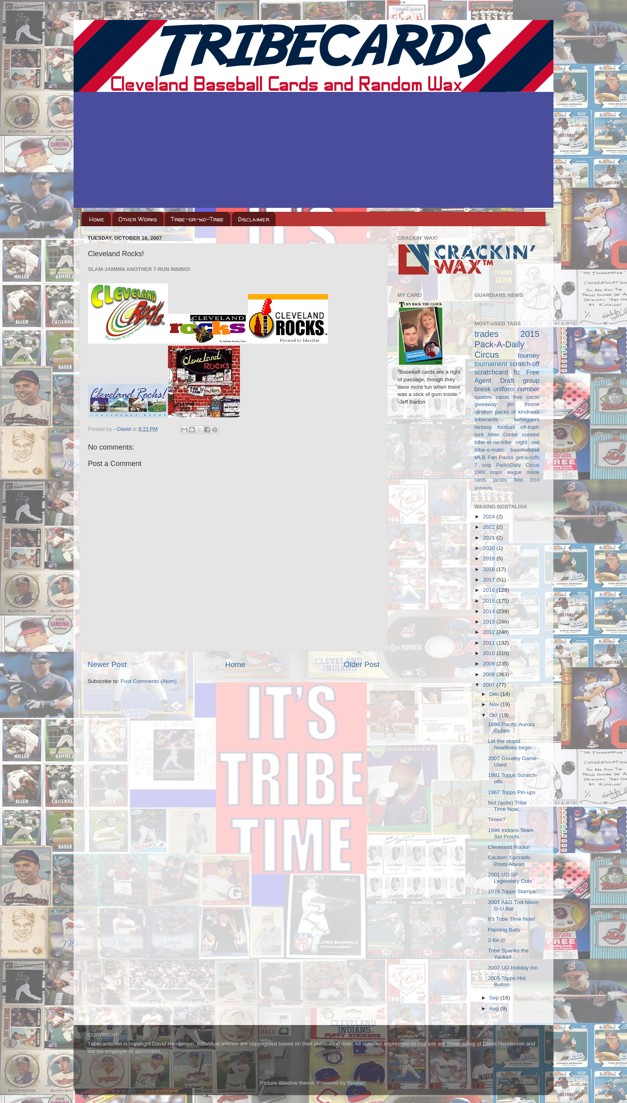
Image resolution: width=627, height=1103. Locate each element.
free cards (526, 397)
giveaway (486, 404)
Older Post (361, 664)
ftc (516, 372)
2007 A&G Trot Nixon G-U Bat (513, 905)
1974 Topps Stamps (511, 891)
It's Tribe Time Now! (511, 919)
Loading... (409, 421)
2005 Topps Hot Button (506, 981)
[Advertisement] (313, 152)
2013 (489, 622)
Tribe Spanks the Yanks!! (508, 954)
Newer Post (107, 664)
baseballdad (524, 450)
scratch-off (524, 363)
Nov (495, 704)
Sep (495, 998)
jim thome (523, 404)
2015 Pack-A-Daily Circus (507, 344)
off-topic (529, 427)
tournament (491, 363)
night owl (528, 442)
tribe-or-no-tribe (493, 442)
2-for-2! (496, 940)
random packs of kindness (507, 412)
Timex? (496, 819)
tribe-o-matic (490, 450)
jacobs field (508, 480)
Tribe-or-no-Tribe (197, 219)
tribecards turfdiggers (507, 419)
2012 (489, 632)
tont (479, 435)
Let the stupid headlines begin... (512, 744)
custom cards (492, 397)
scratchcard (491, 372)
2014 (489, 611)
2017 (489, 580)
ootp (486, 465)
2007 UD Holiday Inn (513, 968)
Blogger (356, 1083)
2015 (489, 601)
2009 (489, 664)
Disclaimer (253, 219)
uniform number (516, 388)
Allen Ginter (502, 435)
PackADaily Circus (517, 465)
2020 (489, 548)
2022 (489, 527)
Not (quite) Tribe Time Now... (507, 806)
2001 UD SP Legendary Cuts (510, 878)
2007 (489, 685)
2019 (489, 558)
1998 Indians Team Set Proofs (510, 833)
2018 (489, 569)
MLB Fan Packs (494, 457)
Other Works (137, 219)
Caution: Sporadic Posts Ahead (509, 860)
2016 (489, 590)
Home (96, 219)
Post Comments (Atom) (149, 681)
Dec (495, 694)
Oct (494, 715)
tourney (528, 355)
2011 (489, 643)
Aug (495, 1008)
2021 (489, 538)
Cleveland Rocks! (509, 847)
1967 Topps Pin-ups (511, 792)
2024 (489, 517)
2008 (489, 674)
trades (487, 334)
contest (530, 435)
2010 (489, 653)
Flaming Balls (504, 930)
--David (123, 429)
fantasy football (495, 427)
